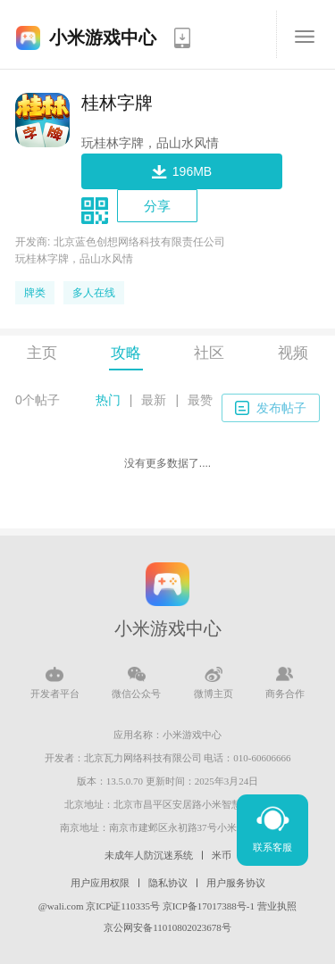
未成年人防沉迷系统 (149, 855)
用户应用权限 (100, 882)
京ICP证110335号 (123, 906)
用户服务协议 (235, 882)
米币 (221, 855)
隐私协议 (168, 882)
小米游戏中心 (102, 37)
